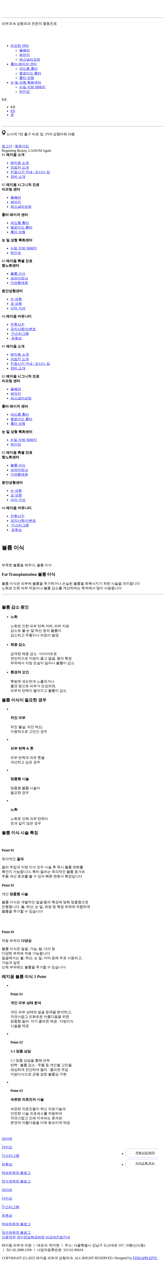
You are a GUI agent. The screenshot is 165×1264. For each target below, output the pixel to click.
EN (13, 111)
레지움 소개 (20, 163)
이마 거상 (18, 308)
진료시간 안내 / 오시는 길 (30, 172)
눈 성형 (16, 299)
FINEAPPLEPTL (145, 1258)
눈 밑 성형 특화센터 (26, 82)
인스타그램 (20, 333)
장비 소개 (18, 176)
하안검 (24, 92)
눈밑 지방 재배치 (32, 87)
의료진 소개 (20, 167)
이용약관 (9, 1237)
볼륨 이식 (18, 273)
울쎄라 (24, 50)
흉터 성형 (26, 78)
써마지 (24, 55)
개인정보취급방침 (31, 1237)
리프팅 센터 (20, 46)
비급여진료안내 (58, 1237)
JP (12, 115)
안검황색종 (19, 283)
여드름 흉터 (28, 69)
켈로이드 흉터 (30, 73)
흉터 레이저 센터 (24, 64)
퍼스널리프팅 (29, 59)
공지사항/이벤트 (23, 329)
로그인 (7, 146)
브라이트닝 (19, 278)
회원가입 (22, 146)
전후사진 (18, 324)
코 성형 (16, 303)
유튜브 (16, 338)
